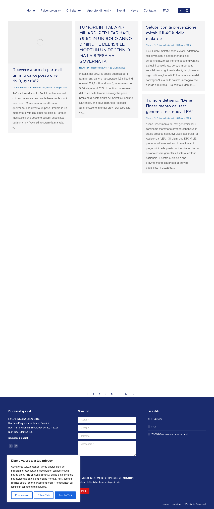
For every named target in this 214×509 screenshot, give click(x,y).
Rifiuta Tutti (44, 495)
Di (42, 87)
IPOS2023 (156, 419)
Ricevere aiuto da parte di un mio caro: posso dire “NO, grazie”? (37, 75)
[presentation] (103, 465)
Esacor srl (201, 504)
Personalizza (22, 495)
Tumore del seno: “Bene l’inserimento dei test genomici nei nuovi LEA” (169, 106)
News (82, 68)
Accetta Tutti (65, 495)
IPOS (154, 426)
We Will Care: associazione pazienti (169, 434)
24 (126, 394)
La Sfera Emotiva (21, 87)
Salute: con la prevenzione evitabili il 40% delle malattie (171, 33)
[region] (43, 478)
